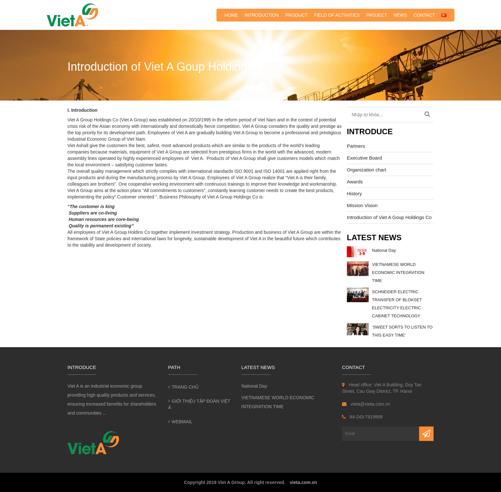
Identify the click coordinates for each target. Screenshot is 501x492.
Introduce (370, 131)
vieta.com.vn (303, 482)
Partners (356, 146)
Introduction (261, 15)
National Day (384, 250)
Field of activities (337, 15)
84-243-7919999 (362, 416)
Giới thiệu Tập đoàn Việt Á (199, 404)
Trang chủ (185, 387)
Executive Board (364, 158)
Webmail (182, 421)
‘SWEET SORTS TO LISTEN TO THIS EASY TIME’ (402, 331)
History (354, 193)
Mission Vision (362, 205)
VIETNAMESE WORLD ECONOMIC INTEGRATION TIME (398, 272)
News (400, 15)
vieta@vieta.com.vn (366, 404)
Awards (355, 181)
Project (376, 15)
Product (296, 15)
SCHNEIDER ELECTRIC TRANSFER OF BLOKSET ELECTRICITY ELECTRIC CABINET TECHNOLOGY (397, 303)
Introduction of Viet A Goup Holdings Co (389, 217)
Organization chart (366, 169)
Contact (424, 15)
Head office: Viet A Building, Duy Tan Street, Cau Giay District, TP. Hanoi (381, 388)
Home (231, 15)
